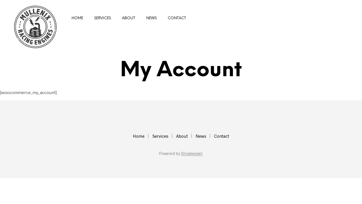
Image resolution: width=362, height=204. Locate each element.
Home (77, 18)
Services (102, 18)
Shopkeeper (191, 153)
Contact (177, 18)
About (128, 18)
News (151, 18)
